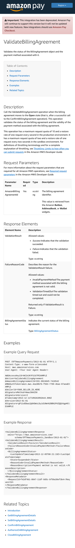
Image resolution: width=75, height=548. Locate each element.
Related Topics (17, 90)
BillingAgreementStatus (46, 330)
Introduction (14, 510)
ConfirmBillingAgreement (21, 525)
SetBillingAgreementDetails (22, 520)
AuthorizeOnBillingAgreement (23, 530)
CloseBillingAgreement (19, 534)
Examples (14, 85)
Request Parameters (20, 75)
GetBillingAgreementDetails (22, 515)
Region (62, 5)
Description (15, 70)
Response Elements (19, 80)
